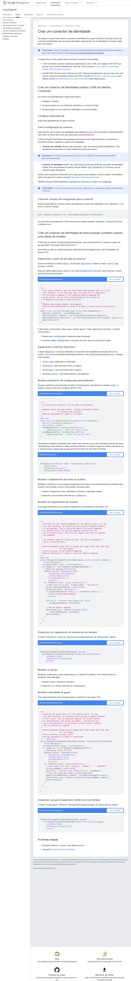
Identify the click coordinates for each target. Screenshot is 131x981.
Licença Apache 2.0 (78, 862)
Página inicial (41, 3)
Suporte (40, 15)
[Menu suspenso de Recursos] (96, 2)
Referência (28, 15)
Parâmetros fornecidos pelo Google (85, 177)
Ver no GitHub (115, 279)
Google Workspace (55, 26)
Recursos (90, 3)
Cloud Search (10, 9)
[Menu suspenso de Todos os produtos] (82, 2)
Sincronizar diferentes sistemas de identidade (87, 53)
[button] (15, 20)
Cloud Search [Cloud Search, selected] (55, 3)
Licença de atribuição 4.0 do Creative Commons (111, 860)
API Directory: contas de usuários (104, 76)
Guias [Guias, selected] (17, 15)
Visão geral (7, 15)
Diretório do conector (55, 15)
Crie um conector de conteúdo (62, 849)
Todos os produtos (72, 3)
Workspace (18, 2)
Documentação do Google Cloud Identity (73, 79)
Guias (78, 26)
